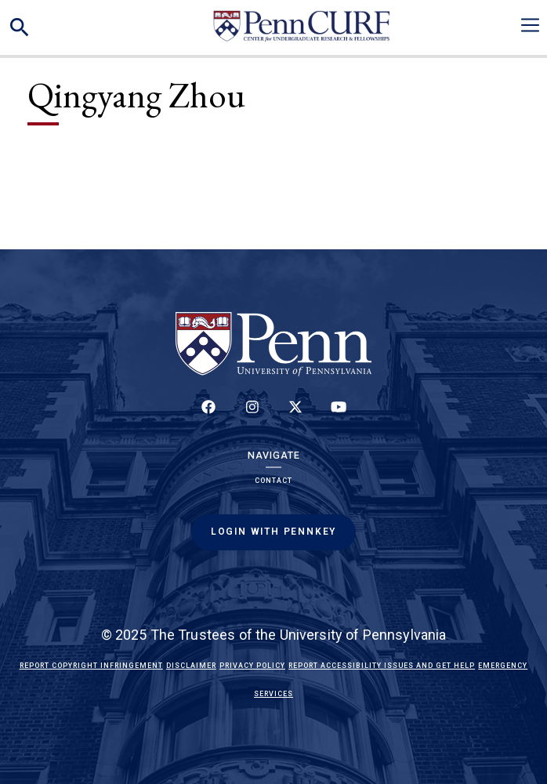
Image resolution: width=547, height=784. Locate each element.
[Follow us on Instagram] (251, 415)
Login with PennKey (273, 531)
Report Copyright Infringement (91, 666)
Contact (273, 481)
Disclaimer (191, 666)
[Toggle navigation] (530, 25)
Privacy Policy (252, 666)
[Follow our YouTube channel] (338, 415)
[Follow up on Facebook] (208, 415)
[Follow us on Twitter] (295, 415)
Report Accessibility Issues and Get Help (381, 666)
